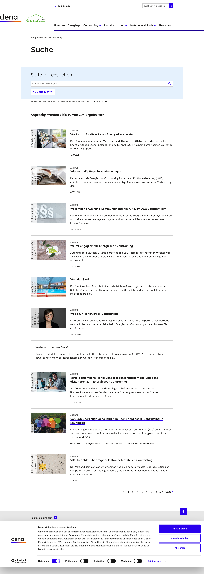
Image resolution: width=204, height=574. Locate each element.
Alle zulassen (180, 536)
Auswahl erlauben (179, 545)
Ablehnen (180, 555)
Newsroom (165, 25)
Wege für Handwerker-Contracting (94, 313)
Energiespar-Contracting (83, 25)
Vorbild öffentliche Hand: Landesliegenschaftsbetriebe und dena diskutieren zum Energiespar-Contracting (114, 379)
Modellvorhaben (114, 25)
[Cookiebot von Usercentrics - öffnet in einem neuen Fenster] (19, 568)
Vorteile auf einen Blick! (51, 347)
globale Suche (98, 101)
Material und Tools (141, 25)
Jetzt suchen (42, 91)
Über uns (59, 25)
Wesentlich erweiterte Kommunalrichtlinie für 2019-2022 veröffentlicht (118, 208)
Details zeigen (154, 568)
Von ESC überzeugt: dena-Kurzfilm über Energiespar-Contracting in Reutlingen (116, 421)
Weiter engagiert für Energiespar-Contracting (101, 246)
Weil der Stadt (80, 279)
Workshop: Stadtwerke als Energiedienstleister (102, 134)
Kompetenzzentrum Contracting (46, 37)
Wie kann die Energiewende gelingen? (96, 171)
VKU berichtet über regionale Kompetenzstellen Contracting (111, 460)
